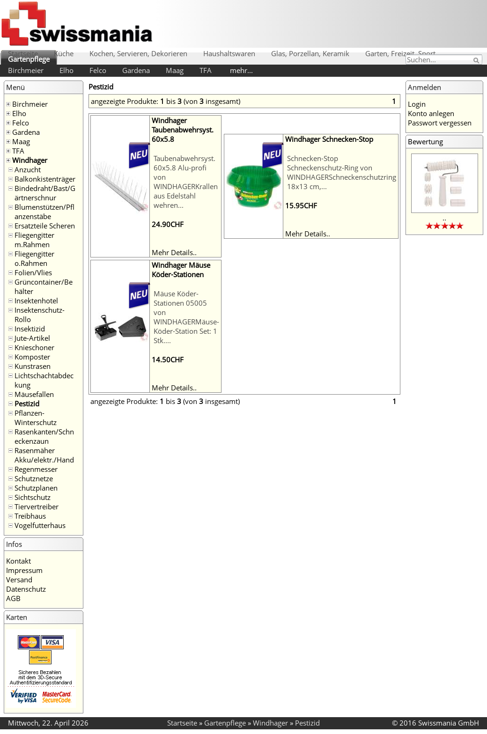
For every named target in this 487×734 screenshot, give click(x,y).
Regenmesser (36, 469)
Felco (97, 70)
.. (444, 217)
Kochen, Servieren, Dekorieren (138, 53)
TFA (205, 70)
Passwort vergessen (440, 122)
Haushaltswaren (229, 53)
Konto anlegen (431, 113)
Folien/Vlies (33, 272)
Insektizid (30, 328)
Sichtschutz (33, 497)
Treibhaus (30, 516)
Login (417, 104)
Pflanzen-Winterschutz (36, 417)
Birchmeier (26, 70)
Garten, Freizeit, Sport (400, 53)
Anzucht (28, 169)
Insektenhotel (36, 300)
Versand (19, 579)
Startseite (23, 53)
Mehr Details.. (174, 252)
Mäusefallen (34, 394)
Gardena (136, 70)
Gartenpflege (29, 59)
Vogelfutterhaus (40, 525)
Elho (66, 70)
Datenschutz (26, 589)
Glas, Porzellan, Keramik (310, 53)
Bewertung (425, 141)
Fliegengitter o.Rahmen (34, 258)
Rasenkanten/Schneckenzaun (44, 436)
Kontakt (18, 560)
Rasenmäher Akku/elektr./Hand (44, 455)
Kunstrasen (33, 366)
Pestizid (27, 403)
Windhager (29, 160)
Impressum (24, 570)
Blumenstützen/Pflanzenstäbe (44, 211)
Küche (64, 53)
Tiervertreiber (37, 506)
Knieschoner (34, 347)
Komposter (32, 356)
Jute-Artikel (32, 338)
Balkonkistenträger (45, 179)
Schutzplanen (36, 487)
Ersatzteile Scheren (45, 225)
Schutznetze (34, 478)
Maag (175, 70)
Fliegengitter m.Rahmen (34, 239)
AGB (13, 598)
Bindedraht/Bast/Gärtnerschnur (45, 193)
